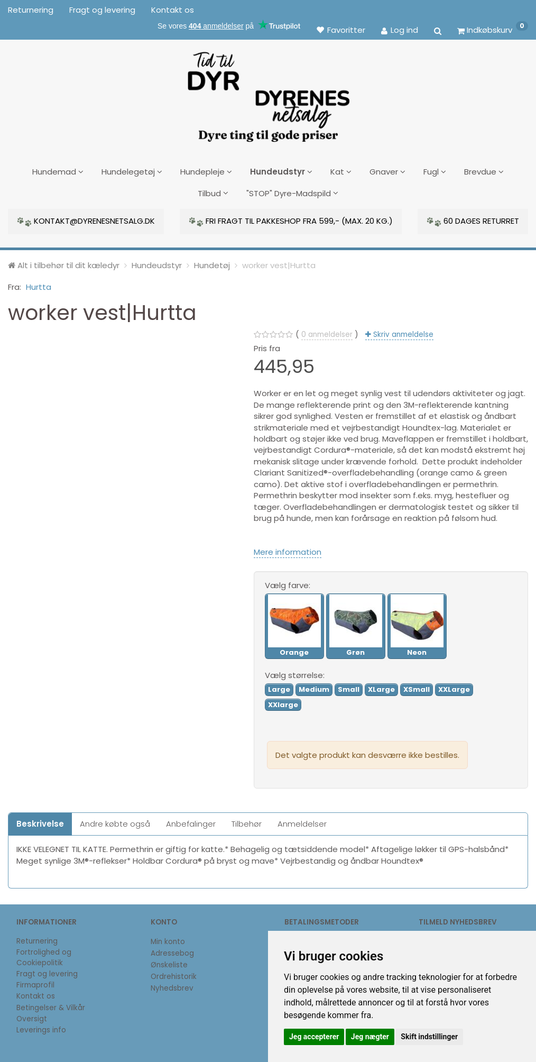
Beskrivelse (40, 821)
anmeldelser (327, 332)
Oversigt (31, 1016)
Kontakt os (172, 9)
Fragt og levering (102, 9)
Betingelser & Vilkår (50, 1005)
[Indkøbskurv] (492, 30)
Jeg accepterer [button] (314, 1036)
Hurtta (38, 284)
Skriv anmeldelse (402, 332)
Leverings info (41, 1028)
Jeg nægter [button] (370, 1036)
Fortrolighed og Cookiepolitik (43, 955)
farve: (287, 582)
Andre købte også (115, 821)
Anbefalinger (191, 821)
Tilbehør (247, 821)
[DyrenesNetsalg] (268, 93)
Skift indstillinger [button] (429, 1036)
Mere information (287, 549)
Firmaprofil (35, 983)
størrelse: (295, 672)
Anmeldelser (302, 821)
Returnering (30, 9)
